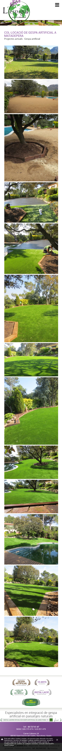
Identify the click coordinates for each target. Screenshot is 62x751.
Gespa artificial (32, 38)
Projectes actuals (13, 38)
